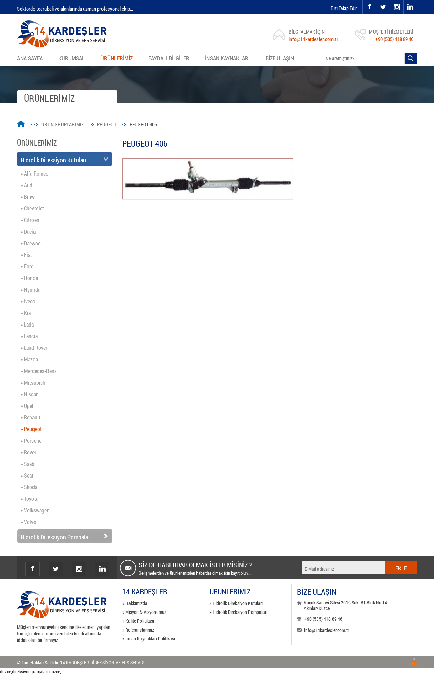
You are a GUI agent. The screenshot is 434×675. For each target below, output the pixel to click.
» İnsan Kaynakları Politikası (148, 638)
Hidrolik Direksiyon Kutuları (53, 160)
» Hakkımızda (134, 603)
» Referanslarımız (138, 629)
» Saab (28, 463)
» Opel (27, 405)
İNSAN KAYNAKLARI (227, 58)
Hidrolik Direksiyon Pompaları (56, 537)
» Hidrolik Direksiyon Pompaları (238, 612)
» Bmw (28, 196)
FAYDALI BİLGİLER (168, 58)
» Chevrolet (32, 208)
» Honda (29, 277)
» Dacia (28, 231)
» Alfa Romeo (35, 173)
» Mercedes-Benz (39, 370)
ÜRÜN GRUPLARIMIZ (62, 124)
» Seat (27, 475)
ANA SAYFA (30, 58)
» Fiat (26, 254)
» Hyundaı (31, 289)
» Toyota (29, 498)
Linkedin (102, 569)
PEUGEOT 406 (143, 124)
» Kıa (26, 312)
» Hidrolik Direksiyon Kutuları (236, 603)
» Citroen (30, 219)
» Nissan (30, 394)
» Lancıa (29, 336)
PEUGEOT (106, 124)
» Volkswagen (35, 510)
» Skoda (29, 487)
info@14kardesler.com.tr (313, 39)
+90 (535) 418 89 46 (394, 39)
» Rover (28, 452)
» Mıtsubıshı (34, 382)
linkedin (410, 7)
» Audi (27, 185)
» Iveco (28, 301)
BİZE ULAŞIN (280, 58)
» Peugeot (31, 428)
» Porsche (31, 440)
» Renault (30, 417)
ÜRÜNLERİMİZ (116, 58)
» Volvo (28, 521)
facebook (369, 7)
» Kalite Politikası (138, 621)
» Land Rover (34, 347)
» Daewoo (31, 243)
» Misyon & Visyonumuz (144, 612)
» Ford (27, 266)
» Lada (27, 324)
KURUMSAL (71, 58)
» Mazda (29, 359)
